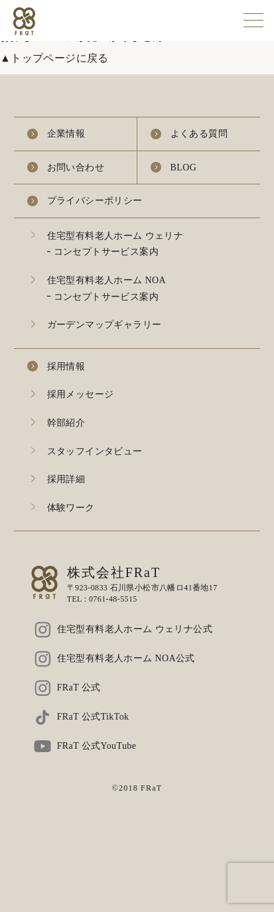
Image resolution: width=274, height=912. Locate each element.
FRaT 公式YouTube (97, 746)
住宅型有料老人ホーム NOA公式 (126, 658)
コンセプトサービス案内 (106, 252)
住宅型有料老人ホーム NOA (106, 280)
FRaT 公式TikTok (93, 717)
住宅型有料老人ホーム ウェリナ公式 (134, 629)
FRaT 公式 (79, 687)
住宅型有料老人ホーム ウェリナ (115, 236)
